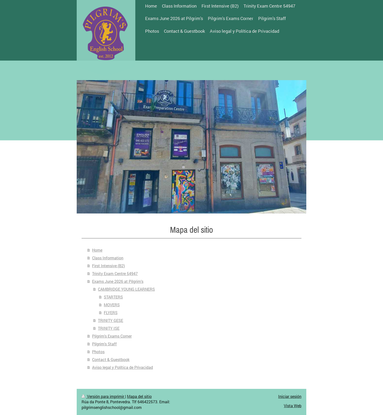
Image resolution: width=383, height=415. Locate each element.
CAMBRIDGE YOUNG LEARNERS (126, 289)
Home (97, 250)
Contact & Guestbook (110, 359)
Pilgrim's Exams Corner (112, 336)
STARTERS (113, 296)
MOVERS (112, 304)
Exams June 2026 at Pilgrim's (117, 281)
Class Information (107, 257)
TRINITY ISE (108, 328)
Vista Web (292, 405)
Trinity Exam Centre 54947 (115, 273)
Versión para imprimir (103, 396)
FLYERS (110, 312)
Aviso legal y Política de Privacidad (122, 367)
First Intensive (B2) (108, 265)
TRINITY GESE (110, 320)
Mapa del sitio (139, 396)
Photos (98, 351)
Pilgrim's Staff (104, 343)
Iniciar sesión (289, 396)
